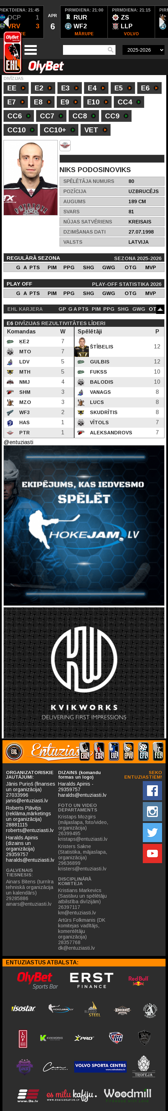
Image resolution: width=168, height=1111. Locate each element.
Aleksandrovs (110, 432)
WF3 (24, 412)
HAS (24, 422)
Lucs (96, 402)
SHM (24, 392)
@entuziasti (18, 442)
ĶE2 (23, 341)
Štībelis (101, 347)
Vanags (100, 392)
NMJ (24, 382)
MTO (24, 351)
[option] (52, 22)
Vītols (99, 422)
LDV (23, 362)
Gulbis (99, 362)
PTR (24, 432)
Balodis (101, 382)
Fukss (98, 372)
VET (95, 130)
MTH (24, 372)
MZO (24, 402)
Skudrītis (103, 412)
